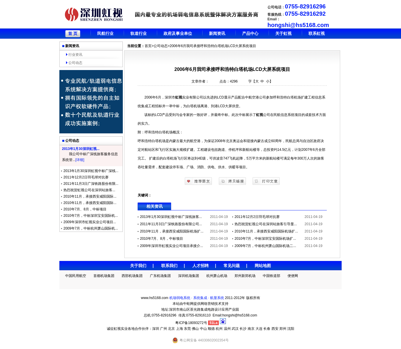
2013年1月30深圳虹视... (81, 149)
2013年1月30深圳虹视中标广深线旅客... (171, 217)
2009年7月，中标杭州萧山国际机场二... (265, 246)
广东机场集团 (160, 276)
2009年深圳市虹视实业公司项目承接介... (171, 246)
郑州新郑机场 (245, 276)
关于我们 (138, 265)
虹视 (178, 97)
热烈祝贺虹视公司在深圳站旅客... (89, 190)
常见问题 (231, 265)
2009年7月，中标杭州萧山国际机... (90, 228)
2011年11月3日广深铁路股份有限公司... (171, 224)
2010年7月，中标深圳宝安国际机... (90, 216)
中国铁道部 (271, 276)
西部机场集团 (132, 276)
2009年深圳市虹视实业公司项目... (89, 222)
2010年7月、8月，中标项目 (85, 209)
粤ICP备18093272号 (191, 323)
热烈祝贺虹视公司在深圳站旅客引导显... (266, 224)
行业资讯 (75, 55)
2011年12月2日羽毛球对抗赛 (86, 177)
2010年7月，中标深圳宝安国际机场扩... (265, 239)
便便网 (293, 276)
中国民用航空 (75, 276)
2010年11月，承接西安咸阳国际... (89, 196)
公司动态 (75, 63)
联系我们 (169, 265)
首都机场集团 (103, 276)
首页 (148, 46)
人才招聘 (200, 265)
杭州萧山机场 (216, 276)
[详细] (79, 160)
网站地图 (263, 265)
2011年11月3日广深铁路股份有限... (90, 184)
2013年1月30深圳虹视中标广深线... (90, 171)
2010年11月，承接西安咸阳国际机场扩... (171, 231)
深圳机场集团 (188, 276)
